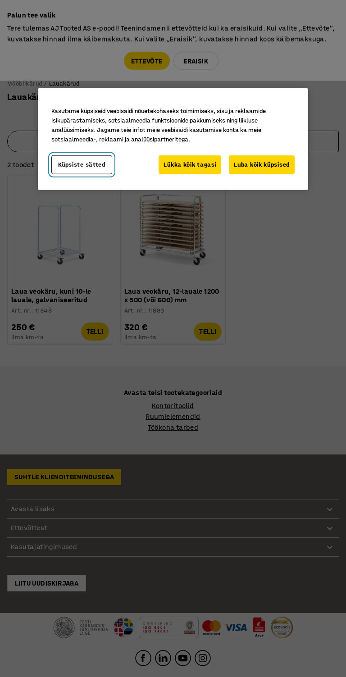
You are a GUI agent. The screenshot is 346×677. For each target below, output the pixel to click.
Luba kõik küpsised (262, 164)
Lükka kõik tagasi (190, 164)
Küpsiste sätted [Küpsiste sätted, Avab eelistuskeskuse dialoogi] (81, 164)
